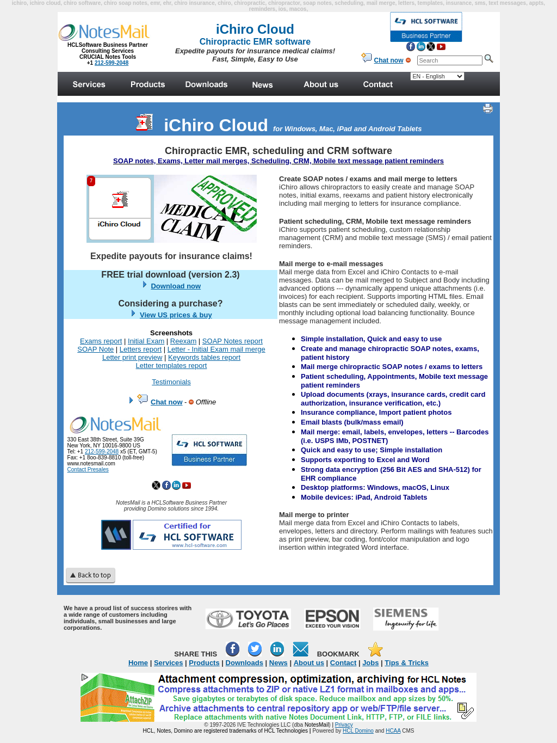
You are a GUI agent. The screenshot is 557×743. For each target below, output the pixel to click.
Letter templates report (171, 365)
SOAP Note (95, 349)
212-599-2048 (102, 452)
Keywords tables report (204, 357)
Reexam (183, 341)
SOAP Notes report (232, 341)
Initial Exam (146, 341)
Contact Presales (88, 469)
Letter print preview (132, 357)
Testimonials (171, 382)
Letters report (141, 349)
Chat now (167, 402)
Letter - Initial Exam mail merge (216, 349)
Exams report (101, 341)
